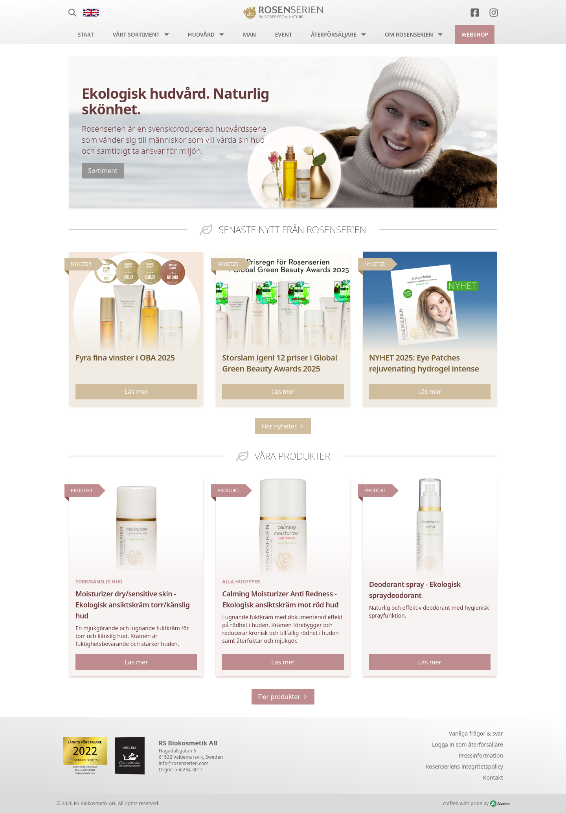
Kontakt (493, 777)
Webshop (474, 34)
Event (283, 34)
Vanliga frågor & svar (476, 733)
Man (249, 34)
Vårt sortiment (136, 34)
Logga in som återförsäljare (467, 744)
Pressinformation (481, 755)
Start (86, 34)
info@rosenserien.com (184, 763)
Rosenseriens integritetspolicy (464, 766)
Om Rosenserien (409, 34)
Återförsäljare (334, 34)
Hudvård (201, 34)
